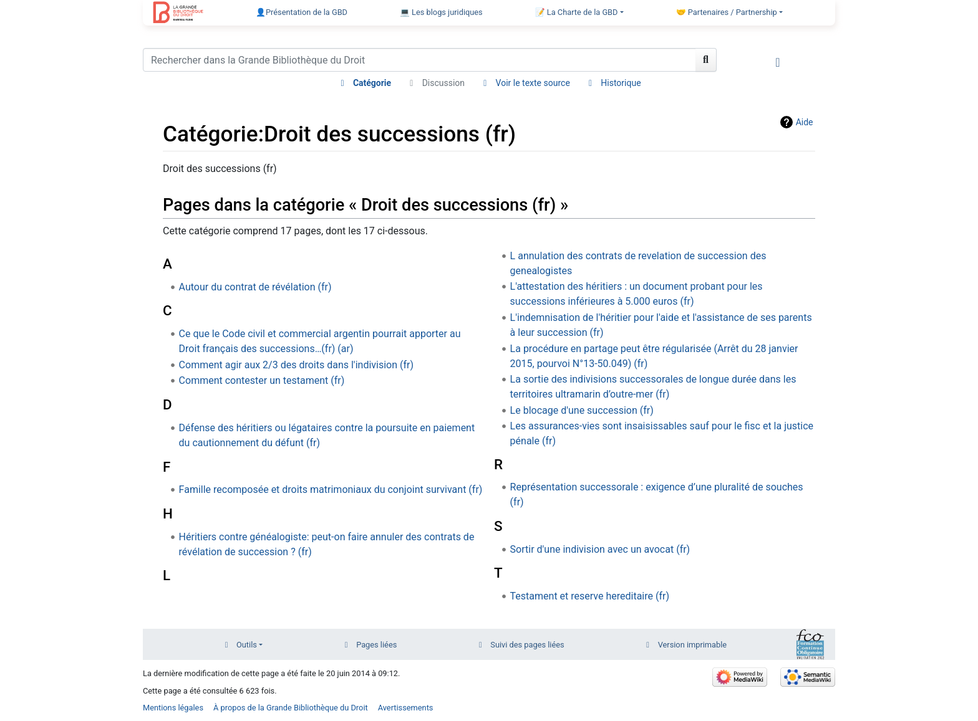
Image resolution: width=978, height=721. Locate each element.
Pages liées (376, 644)
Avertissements (405, 707)
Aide (804, 122)
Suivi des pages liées (527, 644)
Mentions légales (173, 707)
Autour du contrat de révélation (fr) (255, 287)
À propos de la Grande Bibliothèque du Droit (290, 707)
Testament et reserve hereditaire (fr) (589, 596)
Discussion (443, 83)
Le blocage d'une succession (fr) (582, 410)
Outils (246, 644)
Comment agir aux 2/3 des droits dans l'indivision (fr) (296, 365)
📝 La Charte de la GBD (576, 12)
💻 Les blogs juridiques (441, 12)
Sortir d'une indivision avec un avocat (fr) (600, 549)
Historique (621, 83)
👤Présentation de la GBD (301, 12)
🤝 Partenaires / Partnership (726, 12)
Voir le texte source (533, 83)
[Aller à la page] (706, 60)
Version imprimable (692, 644)
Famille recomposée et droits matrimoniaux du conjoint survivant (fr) (331, 489)
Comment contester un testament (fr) (262, 380)
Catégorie (372, 83)
